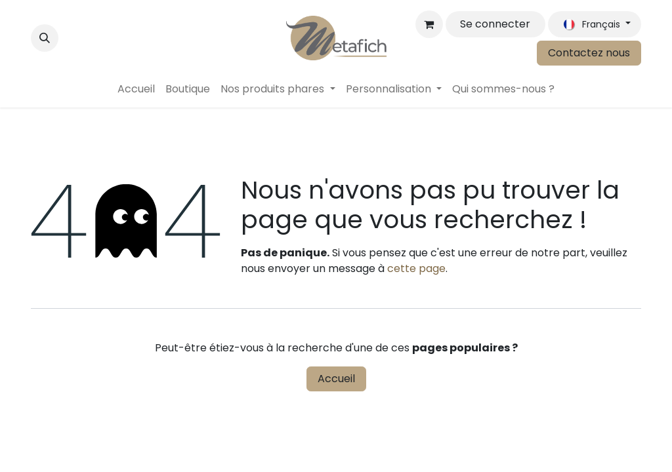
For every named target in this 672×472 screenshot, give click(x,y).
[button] (44, 38)
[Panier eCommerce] (429, 24)
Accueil (336, 378)
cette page (416, 268)
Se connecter (495, 23)
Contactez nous (589, 52)
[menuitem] (136, 89)
